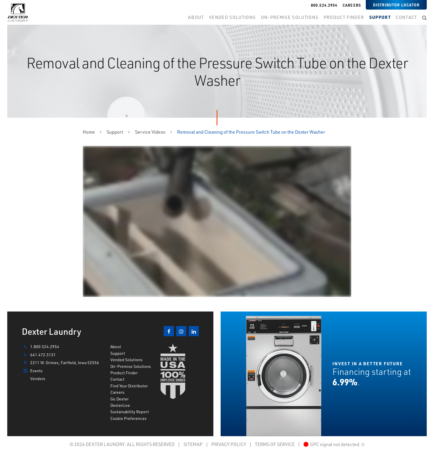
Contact (117, 379)
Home (89, 132)
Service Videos (150, 132)
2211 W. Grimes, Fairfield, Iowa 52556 (60, 362)
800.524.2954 (324, 5)
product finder (344, 17)
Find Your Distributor (129, 386)
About (115, 346)
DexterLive (120, 405)
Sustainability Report (129, 411)
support (380, 17)
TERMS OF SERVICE (275, 444)
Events (32, 371)
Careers (352, 5)
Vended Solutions (232, 17)
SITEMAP (193, 444)
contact (406, 17)
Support (115, 132)
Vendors (37, 378)
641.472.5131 (39, 355)
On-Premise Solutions (130, 366)
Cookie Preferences (128, 418)
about (196, 17)
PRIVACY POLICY (228, 444)
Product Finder (124, 372)
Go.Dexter (119, 399)
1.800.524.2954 (40, 346)
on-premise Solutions (289, 17)
